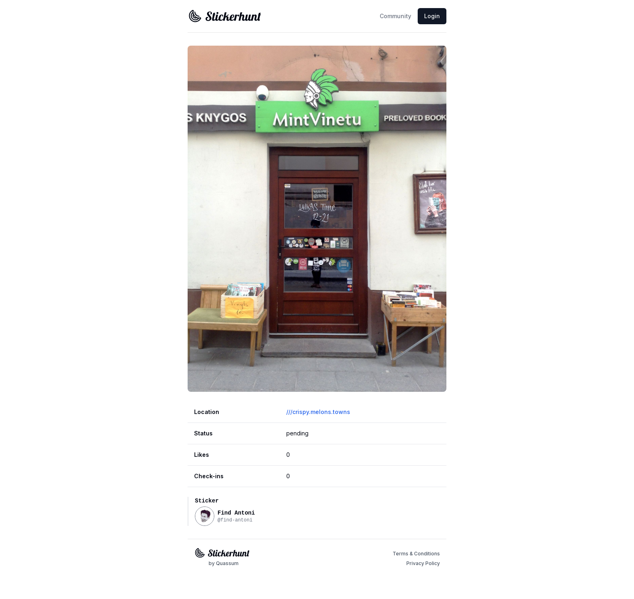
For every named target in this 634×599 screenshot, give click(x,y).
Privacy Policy (423, 563)
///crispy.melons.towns (318, 411)
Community (395, 16)
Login (432, 16)
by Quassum (224, 563)
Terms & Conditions (416, 554)
